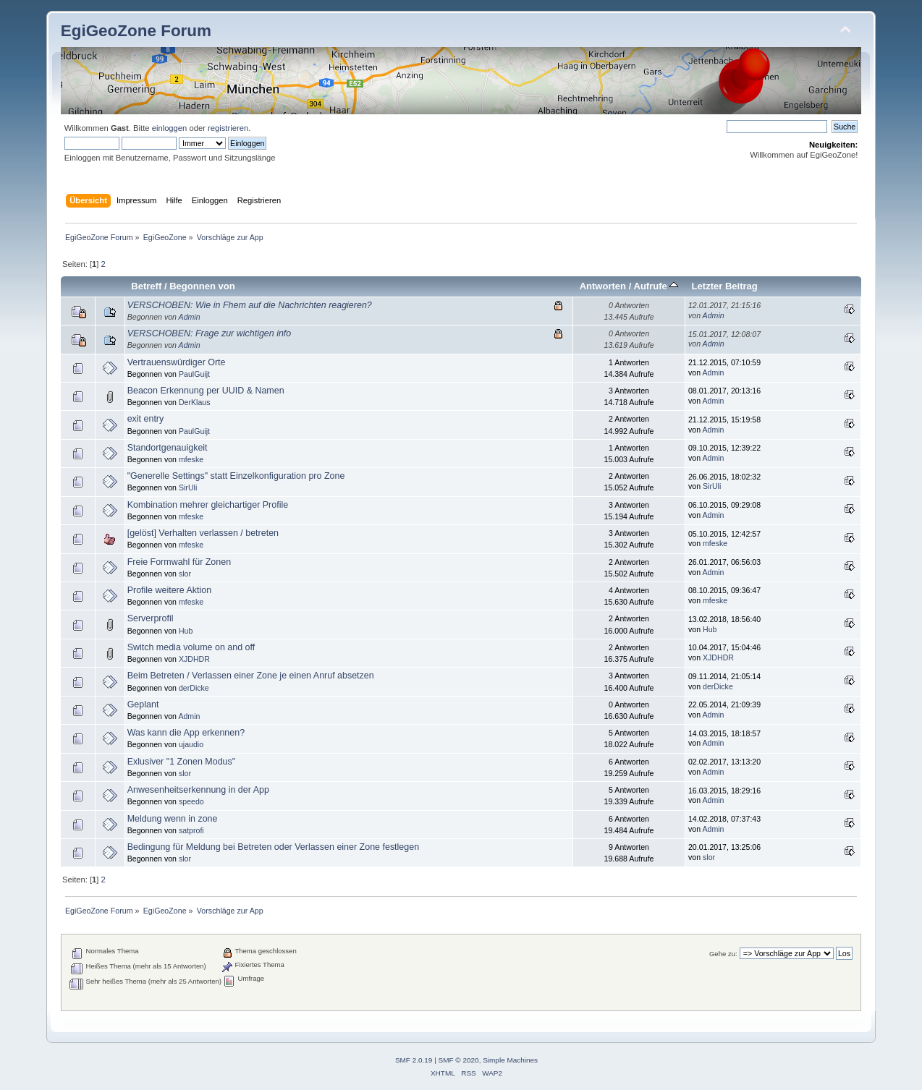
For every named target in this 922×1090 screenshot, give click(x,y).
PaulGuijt (194, 374)
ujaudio (191, 744)
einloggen (169, 128)
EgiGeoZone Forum (136, 31)
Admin (189, 316)
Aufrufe (655, 286)
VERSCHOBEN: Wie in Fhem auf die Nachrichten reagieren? (249, 305)
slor (185, 573)
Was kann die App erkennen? (186, 733)
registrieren (228, 128)
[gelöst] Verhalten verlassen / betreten (203, 533)
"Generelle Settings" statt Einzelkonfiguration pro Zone (236, 476)
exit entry (145, 419)
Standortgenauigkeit (167, 448)
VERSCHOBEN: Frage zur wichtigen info (209, 333)
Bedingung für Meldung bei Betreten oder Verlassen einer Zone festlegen (273, 847)
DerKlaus (195, 402)
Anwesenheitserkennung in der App (198, 790)
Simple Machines (510, 1060)
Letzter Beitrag (725, 286)
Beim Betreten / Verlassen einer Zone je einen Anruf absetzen (250, 675)
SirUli (188, 487)
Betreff (146, 286)
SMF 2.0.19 (414, 1060)
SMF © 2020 (459, 1060)
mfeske (191, 459)
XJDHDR (194, 659)
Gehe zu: (723, 954)
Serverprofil (150, 618)
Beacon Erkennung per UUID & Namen (205, 391)
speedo (191, 801)
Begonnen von (202, 286)
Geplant (143, 704)
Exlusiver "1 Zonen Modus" (181, 762)
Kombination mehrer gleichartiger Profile (207, 505)
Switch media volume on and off (191, 647)
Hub (186, 630)
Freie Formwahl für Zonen (179, 562)
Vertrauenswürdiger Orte (176, 362)
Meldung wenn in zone (172, 819)
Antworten (603, 286)
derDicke (194, 688)
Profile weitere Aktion (169, 590)
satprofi (191, 830)
